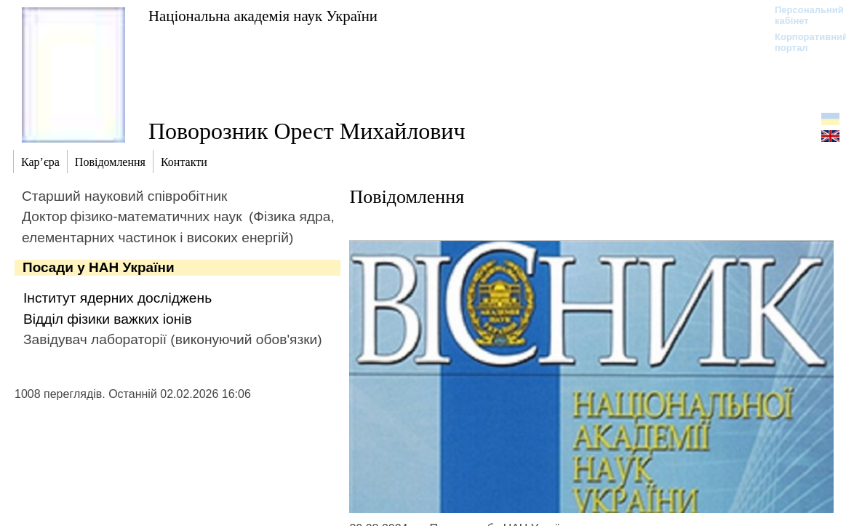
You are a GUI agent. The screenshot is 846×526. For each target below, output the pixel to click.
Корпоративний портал (802, 42)
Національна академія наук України (263, 15)
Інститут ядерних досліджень (117, 298)
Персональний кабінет (802, 15)
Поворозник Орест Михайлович (307, 131)
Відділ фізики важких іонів (107, 319)
